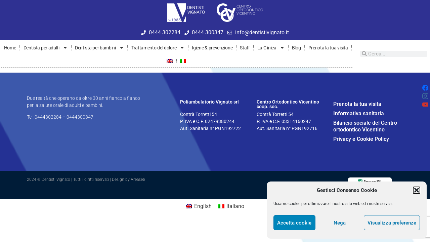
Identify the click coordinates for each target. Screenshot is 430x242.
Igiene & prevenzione (212, 47)
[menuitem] (169, 61)
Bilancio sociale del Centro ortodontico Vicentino (365, 126)
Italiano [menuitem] (235, 206)
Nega (340, 223)
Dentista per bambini (99, 47)
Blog (296, 47)
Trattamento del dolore (157, 47)
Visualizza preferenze (392, 223)
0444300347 (80, 117)
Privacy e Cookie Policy (361, 139)
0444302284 (48, 117)
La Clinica (271, 47)
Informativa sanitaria (358, 113)
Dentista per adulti (46, 47)
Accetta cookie (294, 223)
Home (10, 47)
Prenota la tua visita (328, 47)
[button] (416, 190)
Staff (245, 47)
